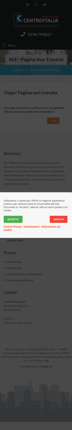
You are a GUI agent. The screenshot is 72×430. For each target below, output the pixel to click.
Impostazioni (31, 226)
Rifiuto (59, 219)
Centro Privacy (13, 226)
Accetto (13, 219)
